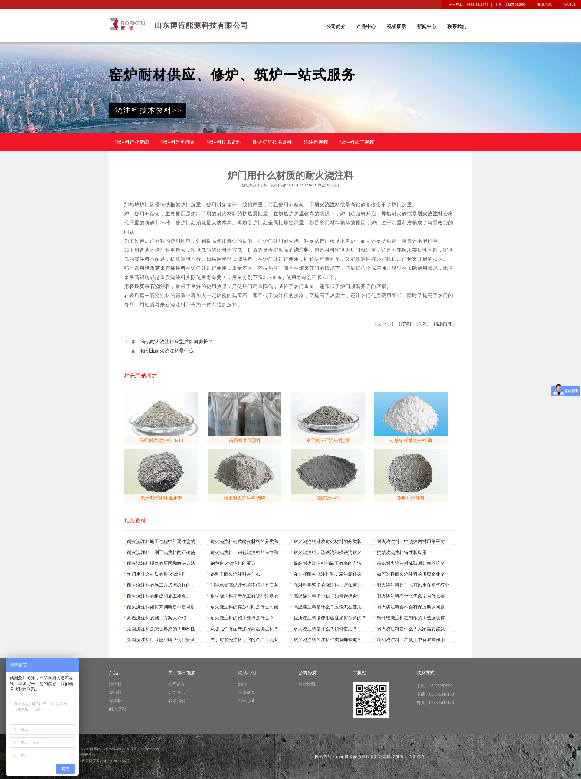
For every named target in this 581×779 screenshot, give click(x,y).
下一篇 (129, 351)
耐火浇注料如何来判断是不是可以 (161, 607)
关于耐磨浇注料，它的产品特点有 (244, 639)
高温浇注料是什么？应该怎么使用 (328, 607)
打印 (405, 324)
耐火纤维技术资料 (272, 142)
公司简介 (336, 26)
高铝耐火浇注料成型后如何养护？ (411, 563)
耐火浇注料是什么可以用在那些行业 (413, 585)
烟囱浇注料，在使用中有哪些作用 (411, 639)
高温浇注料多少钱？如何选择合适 (328, 596)
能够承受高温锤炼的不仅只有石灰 (244, 585)
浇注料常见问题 (178, 142)
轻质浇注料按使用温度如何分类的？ (330, 617)
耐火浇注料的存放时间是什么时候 (244, 607)
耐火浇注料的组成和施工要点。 (159, 596)
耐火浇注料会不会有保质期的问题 (411, 607)
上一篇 (129, 342)
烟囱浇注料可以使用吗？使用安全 (161, 639)
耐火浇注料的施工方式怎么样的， (161, 585)
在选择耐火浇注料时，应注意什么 (328, 574)
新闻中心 (426, 26)
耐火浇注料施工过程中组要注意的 (161, 541)
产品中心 (366, 26)
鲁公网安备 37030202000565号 (106, 761)
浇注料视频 (316, 142)
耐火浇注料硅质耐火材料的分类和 (244, 541)
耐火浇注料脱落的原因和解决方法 (161, 563)
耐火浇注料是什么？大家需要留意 (411, 628)
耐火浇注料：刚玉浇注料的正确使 (161, 552)
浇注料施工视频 (357, 142)
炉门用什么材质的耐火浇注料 (156, 574)
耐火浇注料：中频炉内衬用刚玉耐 (411, 541)
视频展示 (396, 26)
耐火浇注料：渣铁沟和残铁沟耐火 (328, 552)
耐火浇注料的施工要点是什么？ (242, 617)
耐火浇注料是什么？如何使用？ (325, 628)
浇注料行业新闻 (132, 142)
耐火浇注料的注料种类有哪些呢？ (328, 639)
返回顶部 (444, 324)
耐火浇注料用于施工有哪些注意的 (244, 596)
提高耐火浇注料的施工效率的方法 (328, 563)
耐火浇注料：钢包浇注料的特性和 (244, 552)
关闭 (422, 324)
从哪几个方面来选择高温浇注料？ (244, 628)
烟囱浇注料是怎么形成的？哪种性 (161, 628)
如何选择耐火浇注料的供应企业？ (411, 574)
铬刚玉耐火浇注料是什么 (235, 574)
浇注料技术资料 (224, 142)
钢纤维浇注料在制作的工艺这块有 (411, 617)
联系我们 (457, 26)
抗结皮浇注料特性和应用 (402, 552)
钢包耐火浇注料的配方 (233, 563)
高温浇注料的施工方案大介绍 (156, 617)
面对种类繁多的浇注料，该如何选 (328, 585)
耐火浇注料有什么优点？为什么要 (411, 596)
